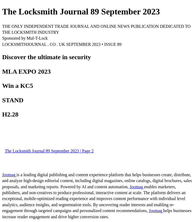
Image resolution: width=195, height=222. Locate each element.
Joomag (9, 174)
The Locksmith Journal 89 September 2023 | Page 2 (49, 151)
